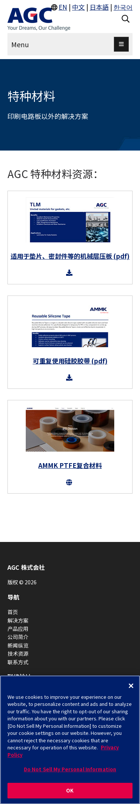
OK (70, 792)
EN (63, 7)
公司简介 (17, 636)
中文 (78, 7)
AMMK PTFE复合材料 (70, 465)
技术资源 (17, 653)
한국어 (123, 7)
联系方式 (17, 662)
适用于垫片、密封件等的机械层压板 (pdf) (70, 256)
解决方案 (17, 620)
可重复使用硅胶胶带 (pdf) (70, 360)
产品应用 (17, 628)
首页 (12, 612)
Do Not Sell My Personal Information (70, 771)
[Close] (131, 687)
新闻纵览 (17, 645)
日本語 (99, 7)
